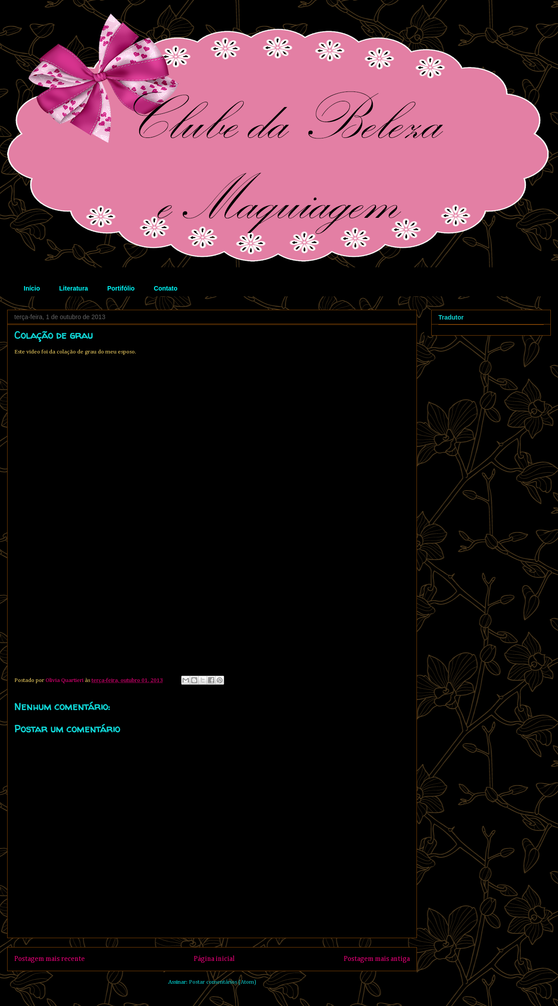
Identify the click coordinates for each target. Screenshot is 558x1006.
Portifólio (120, 288)
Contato (166, 288)
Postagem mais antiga (377, 959)
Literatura (73, 288)
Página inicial (214, 959)
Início (32, 288)
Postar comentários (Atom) (222, 982)
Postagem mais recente (49, 959)
